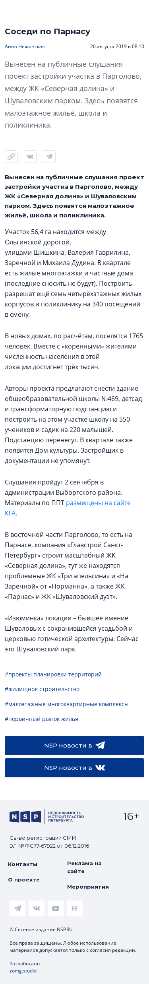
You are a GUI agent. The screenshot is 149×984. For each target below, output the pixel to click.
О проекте (24, 879)
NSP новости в (74, 745)
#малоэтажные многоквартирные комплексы (67, 704)
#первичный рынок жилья (41, 719)
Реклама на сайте (84, 867)
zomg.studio (23, 970)
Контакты (22, 864)
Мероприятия (88, 886)
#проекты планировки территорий (53, 674)
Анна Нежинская (25, 46)
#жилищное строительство (42, 689)
